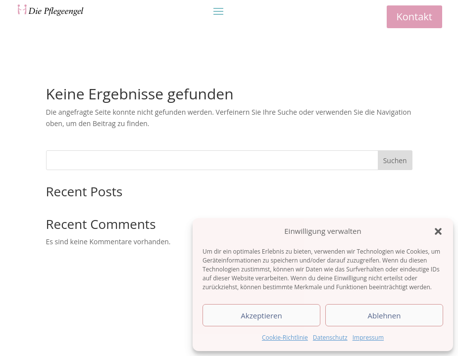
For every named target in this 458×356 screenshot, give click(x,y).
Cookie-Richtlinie (285, 337)
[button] (438, 231)
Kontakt (414, 16)
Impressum (368, 337)
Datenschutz (330, 337)
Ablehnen (384, 315)
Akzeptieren (261, 315)
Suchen (395, 160)
